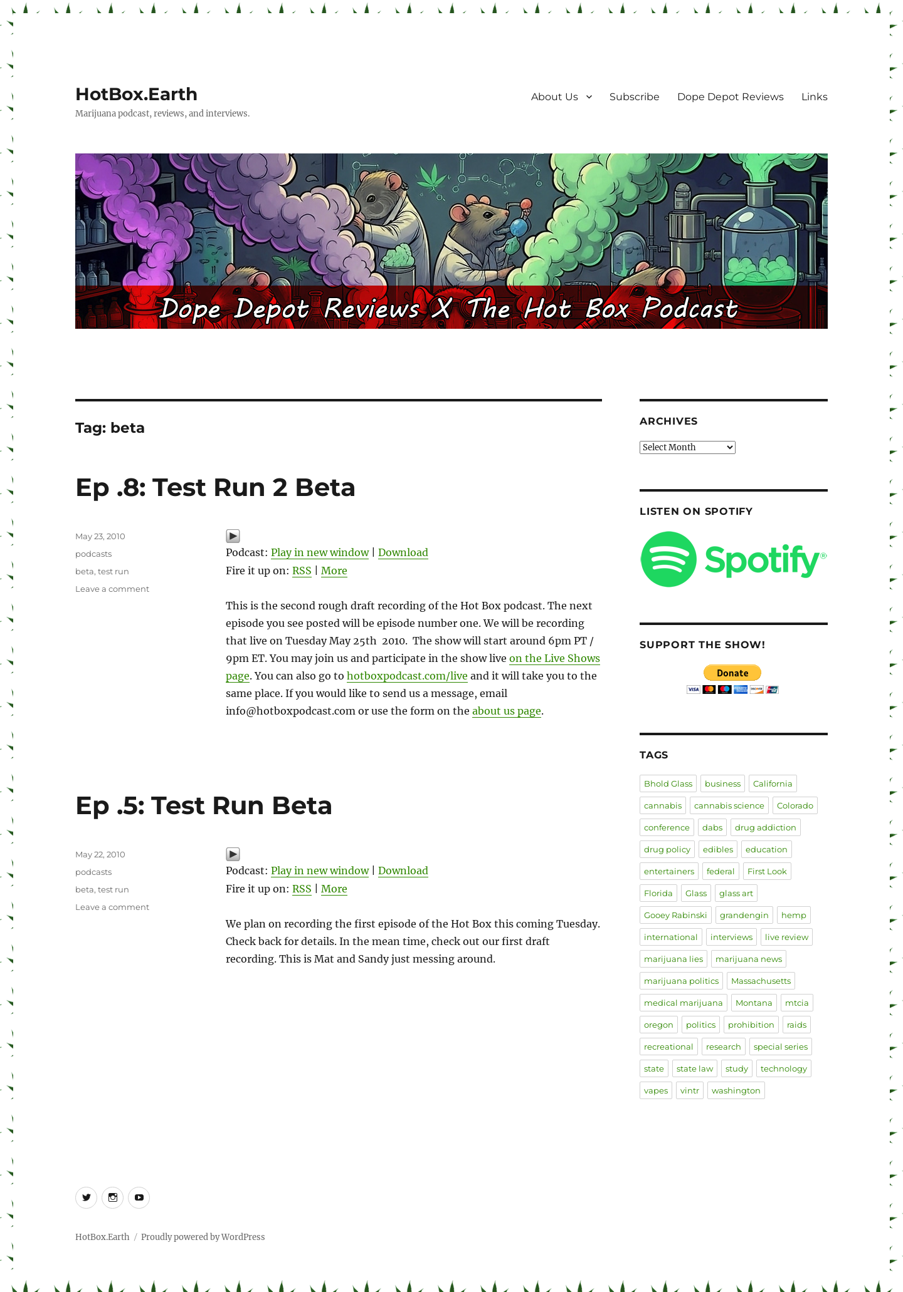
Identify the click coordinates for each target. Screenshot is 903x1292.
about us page (506, 711)
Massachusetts (761, 981)
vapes (656, 1090)
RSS (302, 570)
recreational (669, 1046)
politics (701, 1025)
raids (796, 1025)
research (723, 1046)
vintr (689, 1090)
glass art (736, 893)
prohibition (751, 1025)
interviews (731, 937)
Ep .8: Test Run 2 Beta (215, 487)
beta (84, 571)
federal (721, 871)
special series (781, 1046)
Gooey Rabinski (675, 915)
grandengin (744, 915)
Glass (696, 893)
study (737, 1068)
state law (695, 1068)
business (723, 783)
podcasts (93, 554)
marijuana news (749, 959)
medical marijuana (683, 1003)
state (654, 1068)
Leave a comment (112, 589)
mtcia (797, 1003)
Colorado (795, 805)
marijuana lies (673, 959)
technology (784, 1068)
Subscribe (635, 97)
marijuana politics (681, 981)
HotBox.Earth (136, 94)
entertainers (669, 871)
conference (667, 827)
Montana (754, 1003)
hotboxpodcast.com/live (407, 675)
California (773, 783)
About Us (554, 97)
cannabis (663, 805)
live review (786, 937)
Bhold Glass (668, 783)
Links (814, 97)
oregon (658, 1025)
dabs (712, 827)
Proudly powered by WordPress (203, 1237)
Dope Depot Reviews (730, 97)
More (334, 570)
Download (403, 552)
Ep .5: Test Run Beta (204, 805)
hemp (793, 915)
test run (113, 571)
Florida (658, 893)
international (671, 937)
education (767, 849)
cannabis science (729, 805)
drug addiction (765, 827)
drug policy (667, 849)
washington (736, 1090)
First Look (767, 871)
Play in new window (320, 552)
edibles (718, 849)
